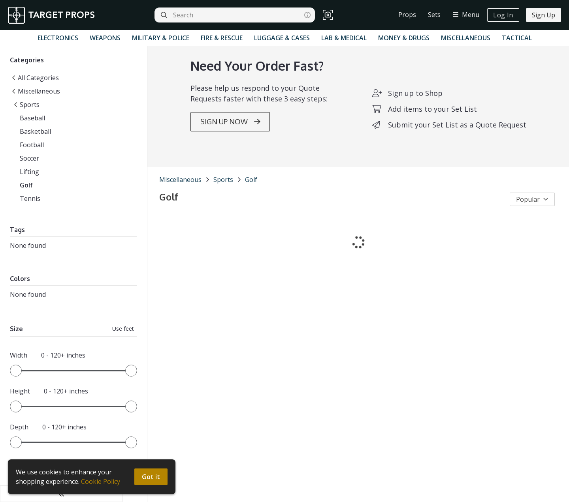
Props (407, 14)
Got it (151, 476)
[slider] (16, 373)
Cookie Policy (100, 481)
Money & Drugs (404, 38)
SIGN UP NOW (218, 130)
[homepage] (53, 15)
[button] (328, 15)
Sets (434, 14)
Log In (503, 15)
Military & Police (160, 38)
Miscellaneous (465, 38)
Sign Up (543, 15)
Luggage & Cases (282, 38)
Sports (198, 188)
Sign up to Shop (402, 102)
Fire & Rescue (222, 38)
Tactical (517, 38)
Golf (226, 188)
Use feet (98, 331)
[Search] (164, 15)
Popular (532, 208)
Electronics (58, 38)
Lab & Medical (344, 38)
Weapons (105, 38)
